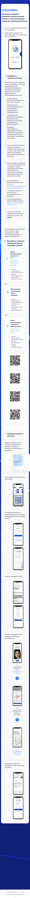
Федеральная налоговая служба (17, 894)
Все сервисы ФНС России (11, 892)
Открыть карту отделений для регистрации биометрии (16, 187)
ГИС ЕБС (10, 184)
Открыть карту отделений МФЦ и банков (15, 203)
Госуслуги (22, 892)
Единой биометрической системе (17, 672)
